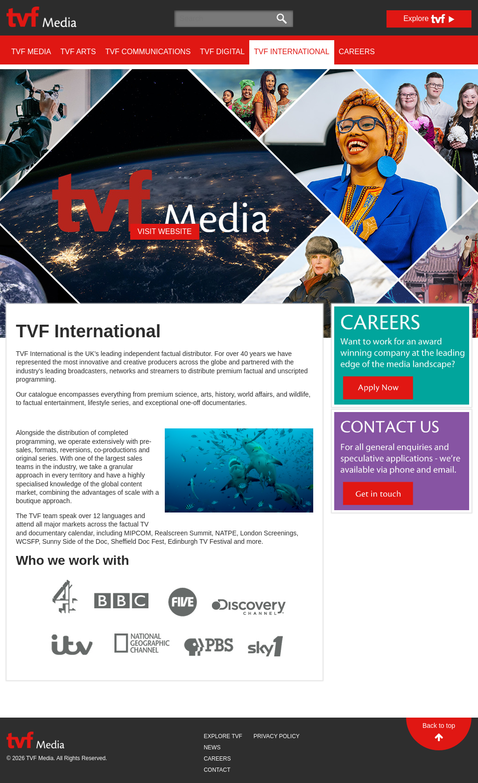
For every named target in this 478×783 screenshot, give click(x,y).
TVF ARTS (78, 52)
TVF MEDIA (31, 52)
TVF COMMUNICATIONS (148, 52)
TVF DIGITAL (222, 52)
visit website (165, 231)
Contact (217, 770)
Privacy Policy (276, 736)
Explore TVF (223, 736)
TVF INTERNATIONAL (292, 52)
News (212, 747)
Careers (357, 52)
